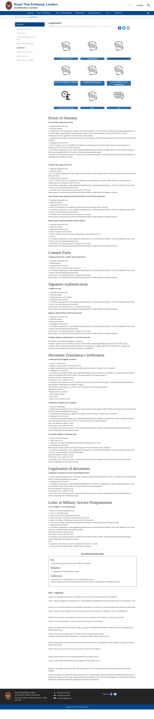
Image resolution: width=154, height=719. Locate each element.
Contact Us (118, 13)
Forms (92, 108)
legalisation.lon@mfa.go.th (91, 152)
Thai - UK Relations (45, 13)
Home (17, 17)
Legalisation (34, 17)
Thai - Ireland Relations (64, 13)
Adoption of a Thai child (25, 52)
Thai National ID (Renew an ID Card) (27, 38)
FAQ (118, 108)
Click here (61, 143)
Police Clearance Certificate (26, 60)
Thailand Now (80, 13)
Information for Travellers (26, 29)
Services (25, 17)
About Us (30, 13)
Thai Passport (22, 33)
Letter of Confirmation (101, 678)
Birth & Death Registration (26, 44)
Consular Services (95, 13)
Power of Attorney (65, 59)
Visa (108, 13)
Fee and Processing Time (66, 108)
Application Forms (23, 56)
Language (140, 5)
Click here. (67, 145)
